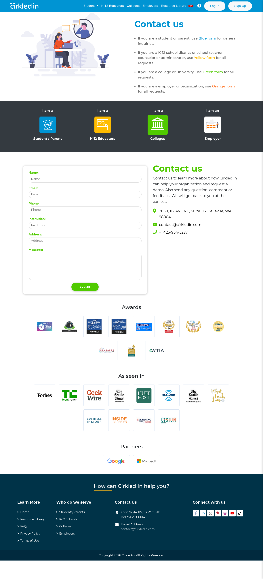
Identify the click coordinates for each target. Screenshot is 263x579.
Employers (150, 6)
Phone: (34, 203)
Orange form (223, 86)
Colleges (133, 6)
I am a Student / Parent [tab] (47, 125)
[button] (199, 5)
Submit (85, 286)
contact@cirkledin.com (180, 224)
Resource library (178, 6)
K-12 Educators (112, 6)
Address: (35, 234)
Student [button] (89, 6)
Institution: (37, 219)
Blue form (208, 38)
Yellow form (205, 57)
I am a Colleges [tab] (158, 125)
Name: (34, 172)
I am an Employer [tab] (213, 125)
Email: (33, 188)
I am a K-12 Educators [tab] (102, 125)
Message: (36, 250)
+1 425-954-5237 (173, 232)
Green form (213, 72)
